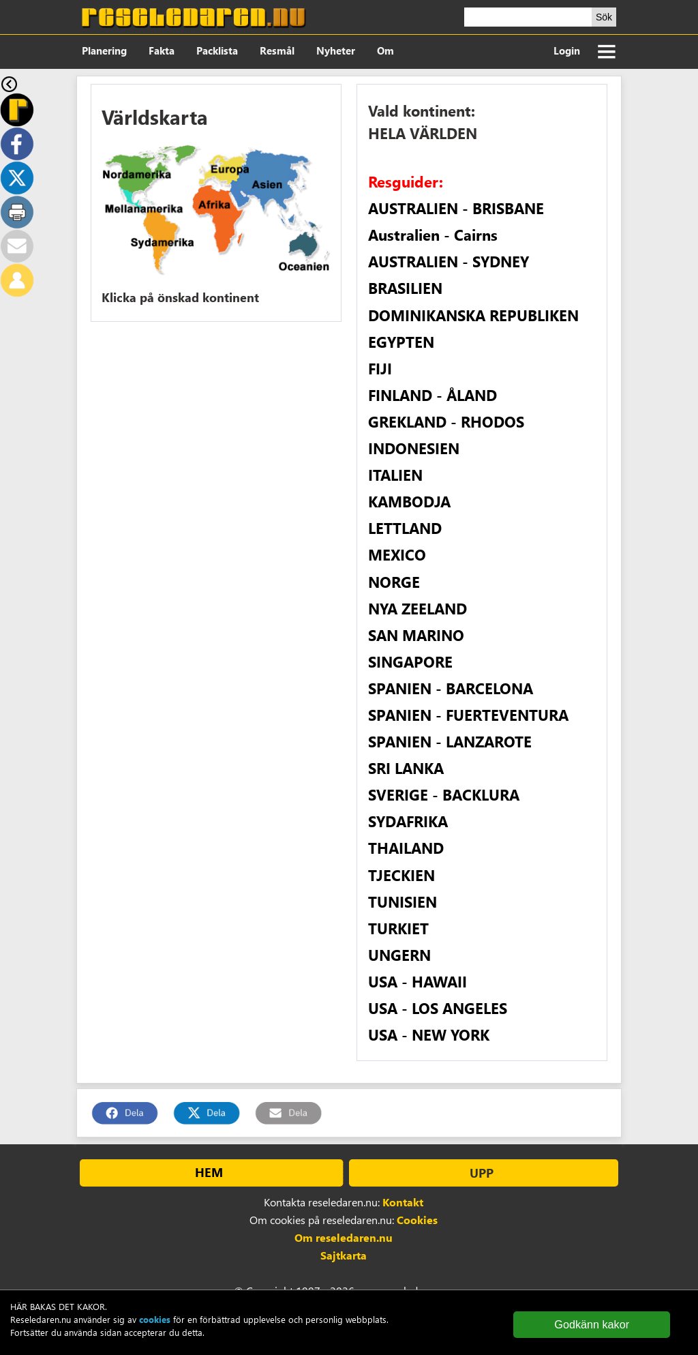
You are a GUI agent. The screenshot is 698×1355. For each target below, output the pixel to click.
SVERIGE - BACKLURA (443, 794)
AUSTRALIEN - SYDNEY (448, 261)
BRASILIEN (405, 288)
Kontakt (402, 1202)
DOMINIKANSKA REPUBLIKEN (473, 315)
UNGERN (399, 954)
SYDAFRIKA (408, 821)
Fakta (161, 50)
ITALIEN (395, 474)
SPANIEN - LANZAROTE (450, 741)
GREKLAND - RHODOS (446, 421)
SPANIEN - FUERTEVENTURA (468, 714)
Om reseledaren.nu (343, 1237)
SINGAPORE (410, 661)
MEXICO (397, 554)
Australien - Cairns (433, 234)
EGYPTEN (401, 341)
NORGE (394, 581)
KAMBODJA (409, 501)
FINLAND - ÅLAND (432, 395)
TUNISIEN (402, 901)
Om (385, 50)
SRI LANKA (406, 768)
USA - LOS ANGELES (437, 1008)
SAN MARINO (416, 635)
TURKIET (398, 928)
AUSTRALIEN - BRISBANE (456, 208)
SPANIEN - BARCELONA (450, 688)
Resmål (277, 50)
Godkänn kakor (591, 1324)
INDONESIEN (413, 448)
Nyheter (335, 50)
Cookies (417, 1219)
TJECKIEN (401, 875)
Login (566, 50)
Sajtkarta (343, 1255)
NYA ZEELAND (417, 608)
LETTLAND (405, 528)
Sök (604, 17)
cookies (154, 1319)
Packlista (217, 50)
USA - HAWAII (417, 981)
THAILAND (406, 847)
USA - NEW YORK (428, 1034)
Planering (104, 50)
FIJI (380, 368)
